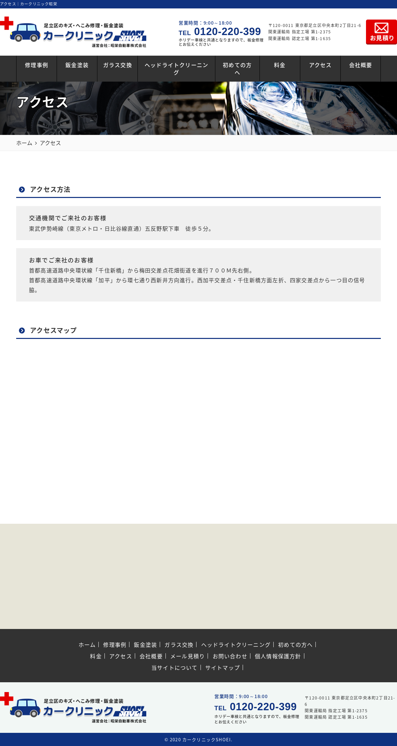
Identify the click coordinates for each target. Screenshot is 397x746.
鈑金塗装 (77, 65)
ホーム (87, 644)
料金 (279, 65)
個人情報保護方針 (278, 656)
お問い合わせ (230, 656)
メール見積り (187, 656)
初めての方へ (237, 68)
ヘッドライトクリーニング (176, 68)
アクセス (320, 65)
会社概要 (360, 65)
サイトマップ (222, 667)
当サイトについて (174, 667)
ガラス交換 (117, 65)
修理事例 (36, 65)
